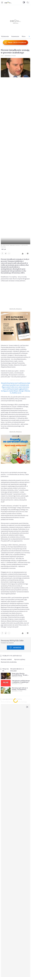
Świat (2, 55)
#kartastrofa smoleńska (9, 662)
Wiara (23, 36)
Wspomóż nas (15, 647)
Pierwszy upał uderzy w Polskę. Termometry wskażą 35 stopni (20, 689)
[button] (23, 2)
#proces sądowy (19, 659)
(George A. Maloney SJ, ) (15, 388)
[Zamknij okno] (27, 707)
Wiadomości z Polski (10, 55)
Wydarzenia (5, 36)
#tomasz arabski (6, 659)
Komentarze (15, 36)
